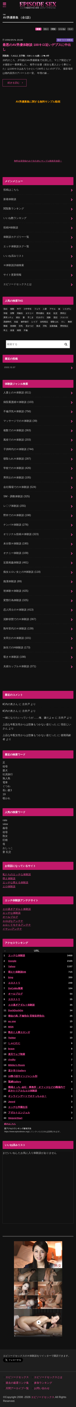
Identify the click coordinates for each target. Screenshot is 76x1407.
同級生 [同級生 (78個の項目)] (20, 313)
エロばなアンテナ (13, 920)
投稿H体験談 (10, 227)
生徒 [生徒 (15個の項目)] (16, 322)
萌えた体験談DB (17, 972)
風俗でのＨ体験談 (17, 439)
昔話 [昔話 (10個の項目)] (55, 317)
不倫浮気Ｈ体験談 (17, 411)
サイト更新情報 (12, 274)
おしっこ (8, 848)
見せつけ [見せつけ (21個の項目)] (29, 326)
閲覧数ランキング (13, 208)
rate (5, 820)
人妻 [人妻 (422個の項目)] (45, 309)
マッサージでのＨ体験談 (20, 420)
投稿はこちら (11, 189)
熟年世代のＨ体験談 (18, 628)
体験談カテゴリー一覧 (16, 236)
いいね (62, 29)
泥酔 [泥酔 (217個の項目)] (49, 317)
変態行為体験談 (15, 600)
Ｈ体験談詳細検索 (13, 265)
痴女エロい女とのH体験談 (21, 571)
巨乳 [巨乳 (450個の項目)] (21, 326)
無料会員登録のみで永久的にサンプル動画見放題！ (38, 161)
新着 (38, 29)
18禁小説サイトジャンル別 (22, 1076)
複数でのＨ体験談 (17, 430)
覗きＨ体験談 (14, 656)
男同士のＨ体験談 (17, 477)
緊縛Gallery (14, 1081)
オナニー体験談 (15, 552)
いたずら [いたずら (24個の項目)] (67, 309)
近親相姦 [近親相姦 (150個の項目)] (53, 326)
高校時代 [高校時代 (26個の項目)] (7, 322)
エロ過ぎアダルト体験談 (17, 909)
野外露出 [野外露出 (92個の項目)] (40, 313)
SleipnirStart (15, 1118)
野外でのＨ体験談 (17, 515)
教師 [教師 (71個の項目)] (70, 322)
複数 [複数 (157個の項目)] (12, 309)
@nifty (12, 1059)
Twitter (12, 1037)
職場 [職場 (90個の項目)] (5, 326)
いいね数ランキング (15, 217)
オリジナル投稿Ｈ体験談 (21, 534)
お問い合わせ (41, 1388)
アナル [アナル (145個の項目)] (52, 309)
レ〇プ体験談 (14, 505)
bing (10, 977)
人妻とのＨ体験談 (17, 392)
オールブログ (10, 916)
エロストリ (14, 983)
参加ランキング (43, 1382)
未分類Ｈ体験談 (15, 543)
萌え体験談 (9, 878)
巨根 (5, 839)
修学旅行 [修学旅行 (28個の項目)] (25, 322)
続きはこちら (10, 1124)
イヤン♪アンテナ (12, 928)
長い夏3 (7, 790)
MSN (10, 1027)
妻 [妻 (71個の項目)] (24, 317)
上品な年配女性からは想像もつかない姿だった (30, 724)
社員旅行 (8, 774)
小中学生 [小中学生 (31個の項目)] (27, 309)
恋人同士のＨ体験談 (18, 609)
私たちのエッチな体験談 (17, 874)
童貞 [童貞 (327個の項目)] (38, 326)
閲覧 (53, 29)
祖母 (5, 766)
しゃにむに (14, 1043)
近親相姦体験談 (15, 562)
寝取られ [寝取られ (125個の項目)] (54, 322)
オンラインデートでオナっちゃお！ (27, 1096)
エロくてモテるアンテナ (17, 924)
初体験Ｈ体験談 (15, 590)
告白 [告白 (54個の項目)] (5, 309)
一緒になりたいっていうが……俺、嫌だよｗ (28, 717)
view (5, 824)
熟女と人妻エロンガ (19, 1032)
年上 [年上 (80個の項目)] (5, 330)
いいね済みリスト (13, 255)
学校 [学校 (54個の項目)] (5, 313)
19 (4, 794)
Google (12, 961)
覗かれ (6, 798)
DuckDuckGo (15, 1010)
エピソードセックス (17, 1377)
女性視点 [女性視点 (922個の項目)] (44, 322)
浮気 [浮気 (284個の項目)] (45, 326)
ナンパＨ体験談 (15, 524)
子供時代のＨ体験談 (18, 449)
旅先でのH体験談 (16, 647)
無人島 (6, 778)
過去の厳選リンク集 (17, 1382)
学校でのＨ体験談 (17, 467)
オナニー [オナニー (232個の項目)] (29, 313)
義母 (5, 828)
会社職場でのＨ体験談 (19, 486)
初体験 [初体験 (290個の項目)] (13, 326)
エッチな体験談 (12, 912)
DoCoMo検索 (15, 988)
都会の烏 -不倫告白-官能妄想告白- (26, 1016)
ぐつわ (6, 786)
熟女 (5, 835)
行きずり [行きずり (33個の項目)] (40, 317)
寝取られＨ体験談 (17, 458)
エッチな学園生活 (17, 1107)
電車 (5, 782)
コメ (70, 29)
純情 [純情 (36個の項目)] (19, 330)
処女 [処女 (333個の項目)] (49, 313)
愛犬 (5, 770)
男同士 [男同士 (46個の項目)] (63, 313)
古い (46, 29)
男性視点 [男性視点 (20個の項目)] (64, 326)
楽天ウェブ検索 (16, 1054)
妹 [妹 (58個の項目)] (59, 309)
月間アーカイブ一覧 (17, 1388)
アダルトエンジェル (19, 1112)
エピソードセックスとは (17, 284)
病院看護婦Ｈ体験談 (18, 401)
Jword (11, 1101)
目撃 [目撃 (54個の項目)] (12, 313)
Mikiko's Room (16, 1065)
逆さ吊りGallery (17, 1070)
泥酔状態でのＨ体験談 (19, 619)
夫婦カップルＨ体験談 (19, 666)
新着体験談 (9, 199)
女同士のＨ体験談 (17, 637)
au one (12, 1021)
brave (11, 1048)
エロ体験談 (9, 886)
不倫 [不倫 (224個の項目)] (26, 330)
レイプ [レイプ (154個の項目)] (34, 322)
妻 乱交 (7, 851)
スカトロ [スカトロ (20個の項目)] (64, 317)
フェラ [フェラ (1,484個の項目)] (37, 309)
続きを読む (14, 82)
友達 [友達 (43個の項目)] (12, 330)
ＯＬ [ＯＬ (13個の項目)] (63, 322)
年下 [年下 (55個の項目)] (19, 309)
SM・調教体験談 (16, 496)
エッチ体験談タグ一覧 (16, 246)
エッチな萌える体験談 (15, 882)
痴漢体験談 (12, 581)
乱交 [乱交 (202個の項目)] (55, 313)
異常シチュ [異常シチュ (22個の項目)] (8, 317)
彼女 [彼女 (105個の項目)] (18, 317)
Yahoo (11, 966)
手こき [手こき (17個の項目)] (30, 317)
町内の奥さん (10, 704)
